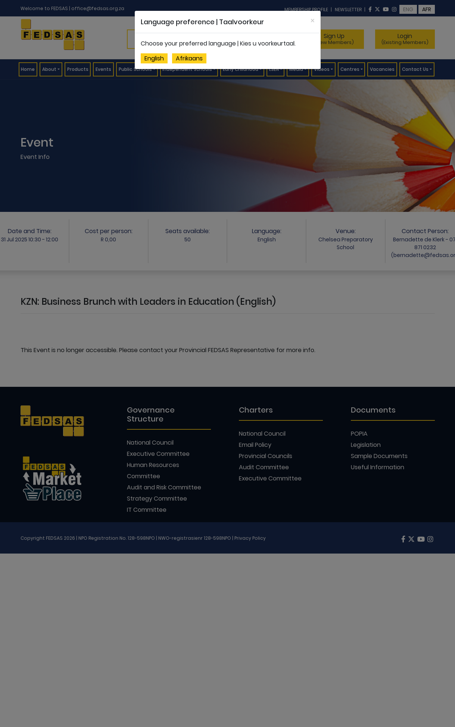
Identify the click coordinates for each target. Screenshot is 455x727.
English (154, 58)
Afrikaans (189, 58)
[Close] (313, 21)
